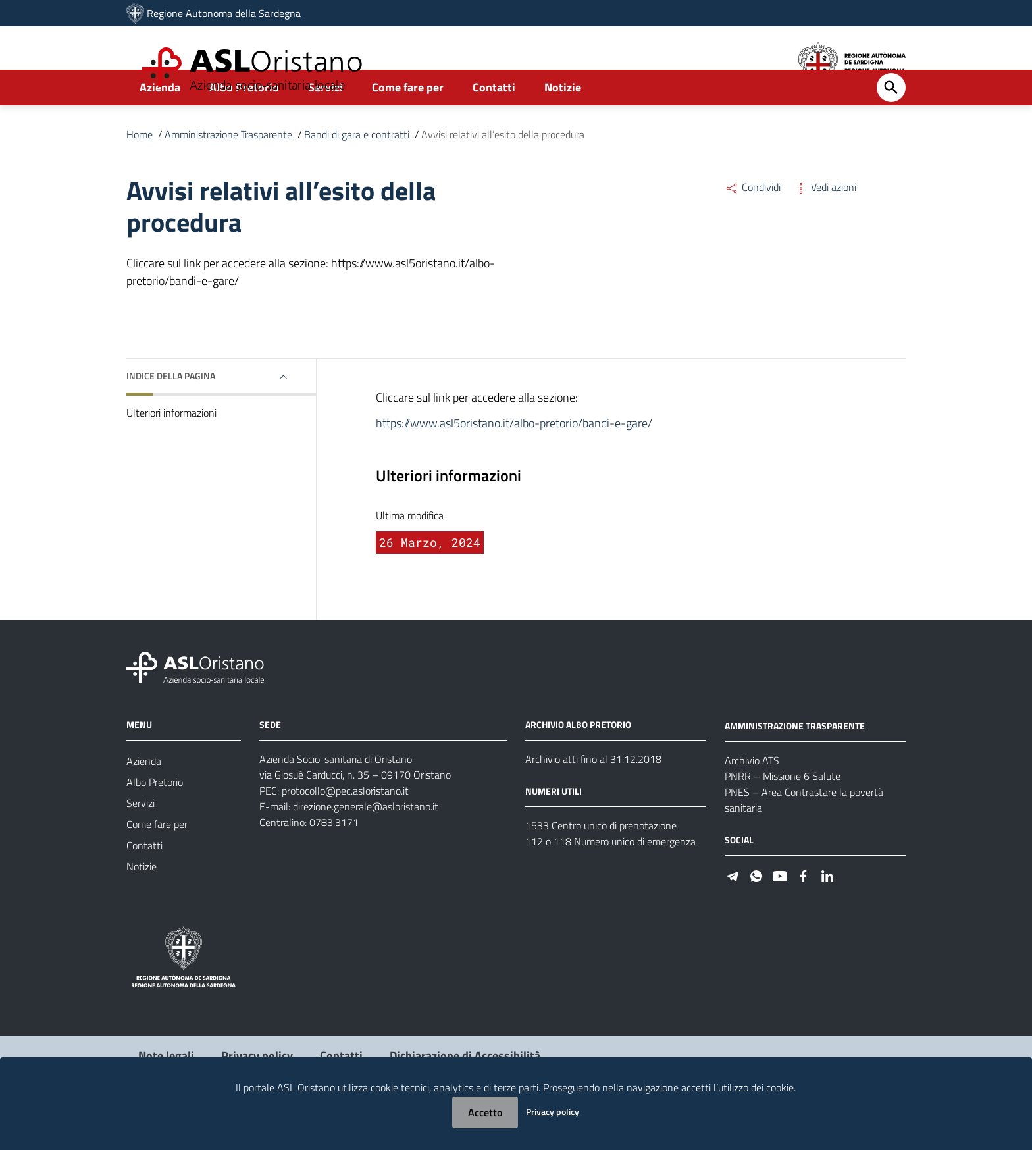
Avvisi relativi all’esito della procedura (502, 170)
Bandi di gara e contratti (356, 170)
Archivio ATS (752, 796)
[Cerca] (891, 123)
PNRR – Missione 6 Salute (782, 812)
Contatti (494, 123)
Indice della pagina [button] (170, 411)
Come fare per (408, 123)
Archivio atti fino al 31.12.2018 (593, 794)
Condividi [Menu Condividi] (753, 222)
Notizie (562, 123)
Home (139, 170)
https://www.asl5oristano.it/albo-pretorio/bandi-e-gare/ (514, 458)
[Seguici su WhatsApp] (756, 911)
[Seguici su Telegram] (732, 911)
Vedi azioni (825, 222)
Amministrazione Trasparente (228, 170)
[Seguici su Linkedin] (827, 911)
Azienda (160, 123)
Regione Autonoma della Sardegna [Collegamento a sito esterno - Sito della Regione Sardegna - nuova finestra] (224, 13)
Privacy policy (552, 1111)
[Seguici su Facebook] (804, 911)
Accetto (485, 1112)
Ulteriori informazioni (171, 448)
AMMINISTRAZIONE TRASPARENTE (795, 761)
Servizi (325, 123)
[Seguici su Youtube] (780, 911)
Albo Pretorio (244, 123)
